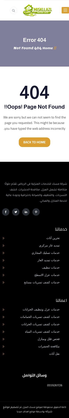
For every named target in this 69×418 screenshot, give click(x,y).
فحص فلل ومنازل (49, 339)
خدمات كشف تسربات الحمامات (40, 317)
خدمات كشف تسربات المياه (42, 332)
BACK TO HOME (34, 142)
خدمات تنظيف (51, 268)
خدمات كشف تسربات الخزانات (40, 324)
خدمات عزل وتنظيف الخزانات (41, 309)
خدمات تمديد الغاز (49, 260)
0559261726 (54, 385)
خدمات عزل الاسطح (47, 275)
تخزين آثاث (53, 238)
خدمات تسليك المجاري (46, 253)
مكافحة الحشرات (49, 346)
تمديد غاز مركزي (49, 245)
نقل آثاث (54, 354)
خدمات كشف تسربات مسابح (42, 282)
